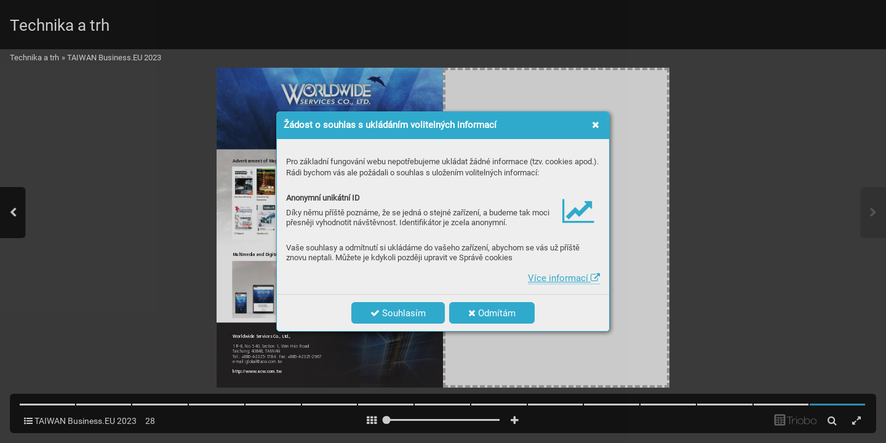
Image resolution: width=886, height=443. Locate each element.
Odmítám (492, 313)
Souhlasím (398, 313)
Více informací (564, 278)
